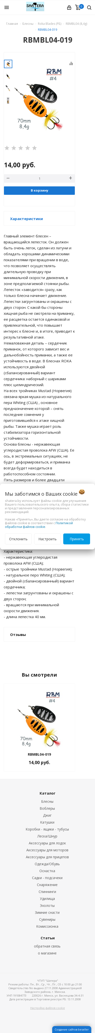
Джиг (47, 815)
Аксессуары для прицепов (47, 857)
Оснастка (47, 870)
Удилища (47, 898)
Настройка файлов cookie (47, 1008)
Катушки (47, 822)
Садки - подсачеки (47, 877)
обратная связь (47, 946)
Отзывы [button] (18, 634)
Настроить (47, 539)
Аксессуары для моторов (47, 850)
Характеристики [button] (26, 218)
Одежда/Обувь (47, 863)
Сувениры (47, 919)
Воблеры (47, 808)
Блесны (47, 801)
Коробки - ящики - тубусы (47, 829)
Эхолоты (47, 905)
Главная (12, 24)
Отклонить (18, 539)
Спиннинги (47, 891)
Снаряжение (47, 884)
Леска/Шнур (47, 836)
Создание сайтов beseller (72, 1029)
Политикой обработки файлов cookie (39, 525)
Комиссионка (47, 926)
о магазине (47, 953)
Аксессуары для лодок (47, 843)
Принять (77, 539)
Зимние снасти (47, 912)
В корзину (39, 190)
